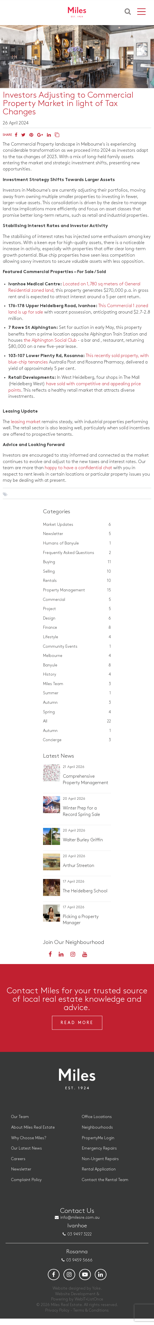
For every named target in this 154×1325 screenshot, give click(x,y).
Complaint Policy (26, 1186)
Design (77, 618)
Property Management (77, 590)
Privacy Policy (57, 1316)
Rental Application (99, 1175)
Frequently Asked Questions (77, 553)
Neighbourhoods (97, 1133)
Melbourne (77, 656)
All (77, 721)
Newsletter (77, 534)
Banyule (77, 665)
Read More (77, 1028)
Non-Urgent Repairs (100, 1165)
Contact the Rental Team (105, 1186)
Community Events (77, 646)
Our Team (20, 1123)
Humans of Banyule (77, 543)
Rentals (77, 581)
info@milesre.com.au (79, 1223)
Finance (77, 627)
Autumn (77, 702)
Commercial (77, 600)
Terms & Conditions (91, 1316)
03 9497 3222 (79, 1240)
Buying (77, 562)
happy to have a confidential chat (78, 468)
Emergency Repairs (99, 1155)
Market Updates (77, 524)
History (77, 674)
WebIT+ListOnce (89, 1305)
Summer (77, 693)
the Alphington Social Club (50, 340)
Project (77, 609)
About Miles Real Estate (33, 1133)
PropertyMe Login (98, 1144)
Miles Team (77, 684)
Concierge (77, 740)
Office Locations (97, 1123)
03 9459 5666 (79, 1266)
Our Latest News (26, 1155)
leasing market (26, 422)
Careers (18, 1165)
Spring (77, 712)
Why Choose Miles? (28, 1144)
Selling (77, 571)
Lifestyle (77, 637)
